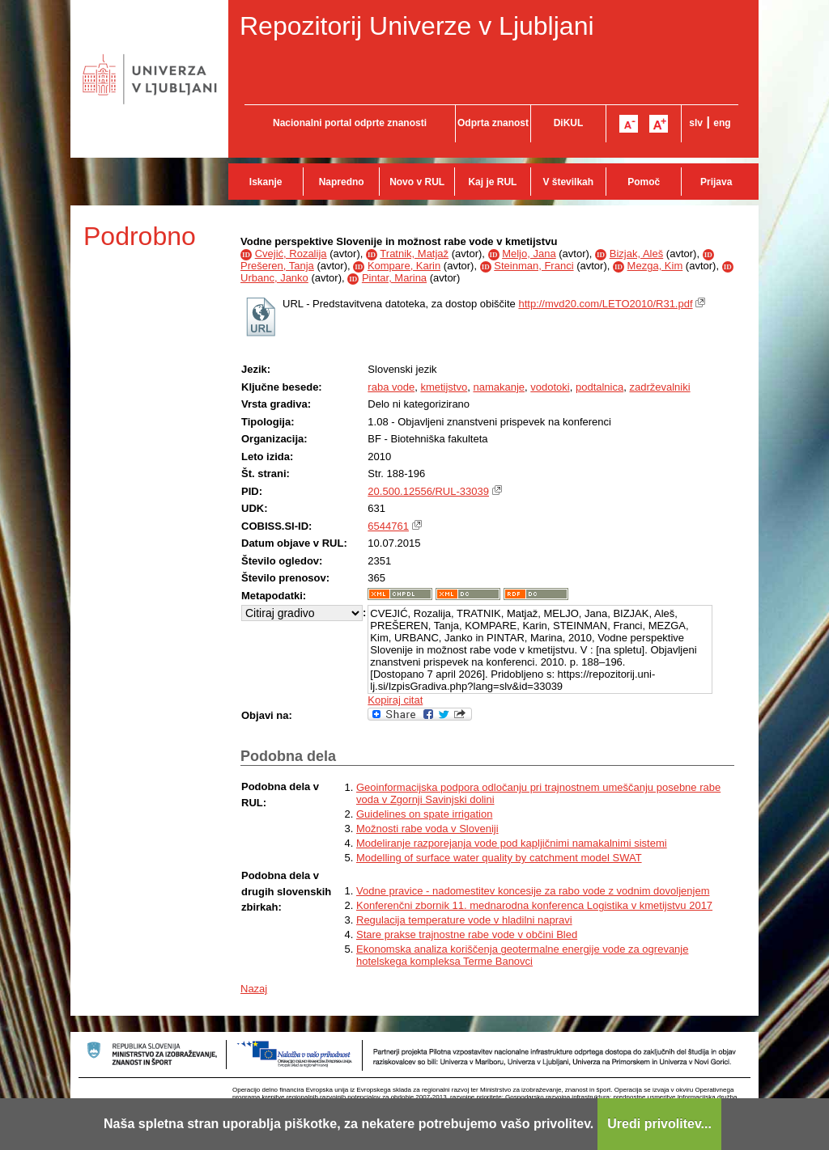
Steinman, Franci (533, 266)
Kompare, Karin (404, 266)
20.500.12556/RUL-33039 (428, 491)
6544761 (388, 526)
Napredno (341, 182)
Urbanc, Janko (274, 278)
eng (721, 123)
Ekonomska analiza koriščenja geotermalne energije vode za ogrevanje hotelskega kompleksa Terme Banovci (522, 955)
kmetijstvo (443, 387)
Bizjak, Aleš (636, 253)
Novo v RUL (416, 182)
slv (696, 123)
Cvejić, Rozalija (291, 253)
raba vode (391, 387)
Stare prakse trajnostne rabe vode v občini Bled (466, 934)
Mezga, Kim (655, 266)
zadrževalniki (659, 387)
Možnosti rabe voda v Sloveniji (427, 828)
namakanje (499, 387)
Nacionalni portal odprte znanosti (350, 123)
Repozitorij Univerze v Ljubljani (417, 25)
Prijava (716, 182)
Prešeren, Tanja (277, 266)
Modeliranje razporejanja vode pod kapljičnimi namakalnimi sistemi (511, 843)
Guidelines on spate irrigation (424, 814)
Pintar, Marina (394, 278)
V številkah (567, 182)
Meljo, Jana (528, 253)
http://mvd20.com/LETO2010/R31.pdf (605, 304)
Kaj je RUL (492, 182)
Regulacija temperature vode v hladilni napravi (464, 920)
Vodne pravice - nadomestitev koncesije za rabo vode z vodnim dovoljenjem (532, 891)
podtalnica (599, 387)
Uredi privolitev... (659, 1124)
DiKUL (569, 123)
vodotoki (549, 387)
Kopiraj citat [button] (395, 700)
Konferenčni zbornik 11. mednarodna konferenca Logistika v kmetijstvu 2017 (534, 905)
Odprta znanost (493, 123)
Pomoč (643, 182)
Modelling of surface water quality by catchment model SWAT (499, 858)
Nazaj (253, 989)
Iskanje (266, 182)
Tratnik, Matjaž (414, 253)
